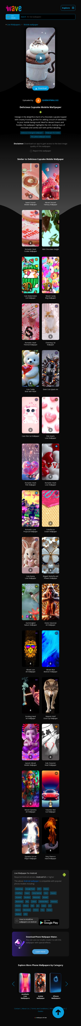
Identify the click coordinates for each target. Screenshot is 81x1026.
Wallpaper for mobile (53, 133)
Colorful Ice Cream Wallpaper (50, 530)
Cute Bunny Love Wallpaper (30, 577)
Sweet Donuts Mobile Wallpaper (30, 203)
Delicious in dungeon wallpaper (32, 133)
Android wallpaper (31, 881)
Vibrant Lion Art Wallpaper (30, 671)
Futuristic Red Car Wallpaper (50, 811)
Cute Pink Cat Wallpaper (30, 436)
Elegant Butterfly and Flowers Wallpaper (50, 577)
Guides (40, 1011)
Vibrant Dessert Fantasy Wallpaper (50, 203)
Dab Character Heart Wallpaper (50, 764)
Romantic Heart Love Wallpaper (50, 484)
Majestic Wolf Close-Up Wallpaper (50, 717)
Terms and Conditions (39, 1008)
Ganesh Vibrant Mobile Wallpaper (30, 764)
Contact (17, 1008)
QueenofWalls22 (46, 100)
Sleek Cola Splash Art (50, 389)
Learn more (40, 951)
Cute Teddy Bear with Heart (30, 390)
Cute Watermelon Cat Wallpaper (30, 297)
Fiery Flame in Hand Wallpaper (50, 857)
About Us (25, 1008)
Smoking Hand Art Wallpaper (30, 717)
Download (41, 88)
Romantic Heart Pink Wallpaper (30, 484)
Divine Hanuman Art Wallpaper (51, 624)
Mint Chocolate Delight (50, 249)
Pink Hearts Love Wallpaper (50, 437)
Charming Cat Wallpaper (50, 344)
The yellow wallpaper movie (40, 137)
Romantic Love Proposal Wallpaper (30, 530)
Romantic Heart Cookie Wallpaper (30, 250)
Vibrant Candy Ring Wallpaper (50, 297)
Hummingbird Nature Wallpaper (30, 624)
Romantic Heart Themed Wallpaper (30, 344)
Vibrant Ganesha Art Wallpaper (30, 811)
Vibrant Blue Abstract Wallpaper (50, 671)
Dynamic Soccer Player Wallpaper (30, 857)
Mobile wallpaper (31, 24)
